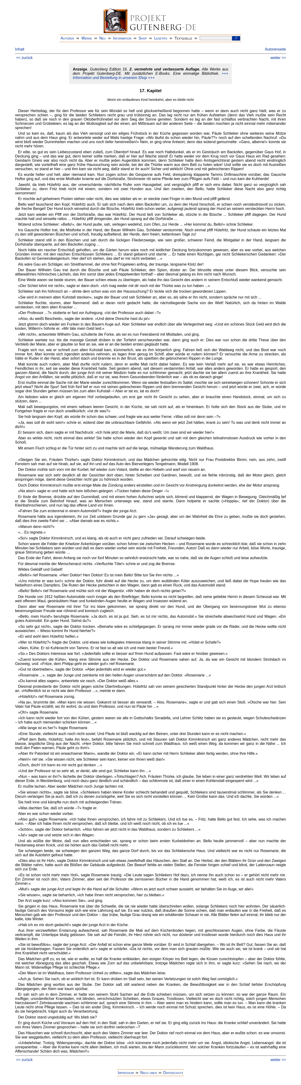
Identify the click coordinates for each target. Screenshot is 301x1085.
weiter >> (278, 58)
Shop (143, 38)
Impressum (126, 1073)
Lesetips (160, 38)
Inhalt (19, 49)
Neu (102, 38)
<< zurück (24, 58)
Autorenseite (275, 49)
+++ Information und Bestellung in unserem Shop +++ (150, 75)
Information (122, 38)
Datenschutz (173, 1073)
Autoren (67, 38)
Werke (86, 38)
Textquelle (183, 38)
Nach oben (148, 1073)
